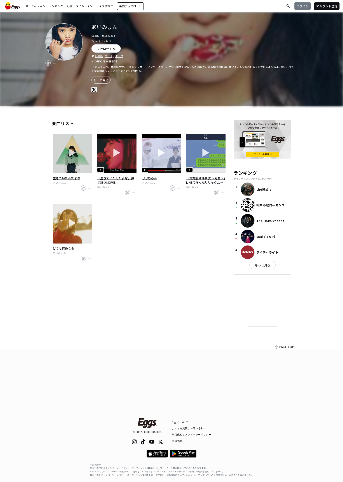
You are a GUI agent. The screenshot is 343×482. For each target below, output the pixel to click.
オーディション (35, 6)
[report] (54, 63)
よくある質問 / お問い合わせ (189, 428)
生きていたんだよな (66, 178)
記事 (69, 6)
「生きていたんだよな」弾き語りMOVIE (115, 180)
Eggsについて (180, 422)
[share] (48, 63)
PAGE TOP (284, 410)
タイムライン (84, 6)
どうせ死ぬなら (63, 248)
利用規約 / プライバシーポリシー (192, 434)
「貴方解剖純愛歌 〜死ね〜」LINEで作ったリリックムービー (205, 180)
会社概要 (177, 440)
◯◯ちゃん (149, 178)
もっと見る (101, 80)
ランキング (56, 6)
